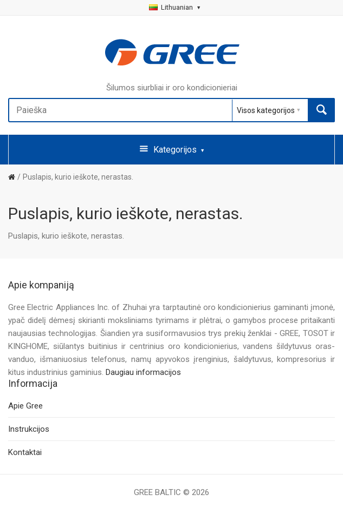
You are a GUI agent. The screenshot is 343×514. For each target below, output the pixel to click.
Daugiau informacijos (143, 372)
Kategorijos (172, 149)
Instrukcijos (28, 429)
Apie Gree (25, 406)
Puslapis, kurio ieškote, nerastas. (78, 177)
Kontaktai (25, 452)
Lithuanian (174, 7)
